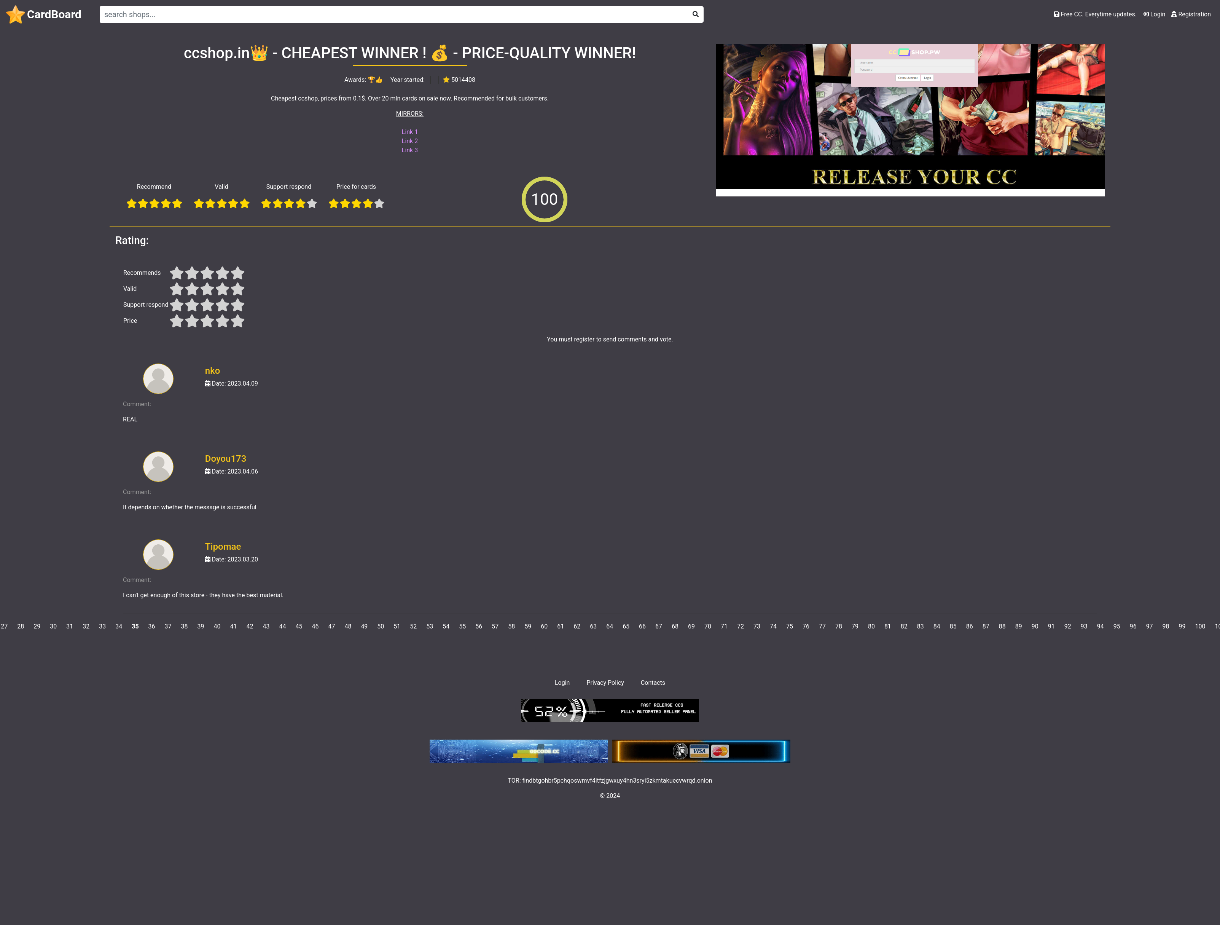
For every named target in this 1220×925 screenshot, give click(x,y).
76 (806, 626)
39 (200, 626)
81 (887, 626)
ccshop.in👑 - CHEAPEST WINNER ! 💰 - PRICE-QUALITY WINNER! (410, 53)
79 (855, 626)
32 (86, 626)
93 (1084, 626)
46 (315, 626)
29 (36, 626)
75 (789, 626)
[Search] (392, 14)
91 (1051, 626)
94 (1100, 626)
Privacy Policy (605, 682)
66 (642, 626)
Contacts (653, 682)
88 (1002, 626)
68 (675, 626)
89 (1018, 626)
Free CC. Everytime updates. (1095, 14)
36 (151, 626)
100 (1200, 626)
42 (249, 626)
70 (707, 626)
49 (364, 626)
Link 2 (410, 141)
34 (118, 626)
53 (429, 626)
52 (413, 626)
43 (266, 626)
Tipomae (223, 546)
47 (331, 626)
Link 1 (410, 132)
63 (593, 626)
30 (53, 626)
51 (396, 626)
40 (217, 626)
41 (233, 626)
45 (298, 626)
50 (380, 626)
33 (102, 626)
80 (871, 626)
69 (691, 626)
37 (168, 626)
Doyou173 (226, 458)
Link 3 (410, 150)
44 (282, 626)
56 (478, 626)
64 (609, 626)
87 (986, 626)
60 (544, 626)
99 (1182, 626)
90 (1035, 626)
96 (1133, 626)
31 (69, 626)
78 (838, 626)
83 (920, 626)
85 (953, 626)
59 (527, 626)
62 (576, 626)
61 (560, 626)
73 (756, 626)
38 (184, 626)
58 (511, 626)
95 (1116, 626)
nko (212, 370)
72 (740, 626)
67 (658, 626)
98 (1166, 626)
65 (626, 626)
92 (1067, 626)
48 (347, 626)
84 (936, 626)
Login (1154, 14)
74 (773, 626)
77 (822, 626)
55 (462, 626)
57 (495, 626)
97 (1149, 626)
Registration (1191, 14)
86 (969, 626)
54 (446, 626)
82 (904, 626)
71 (724, 626)
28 (20, 626)
